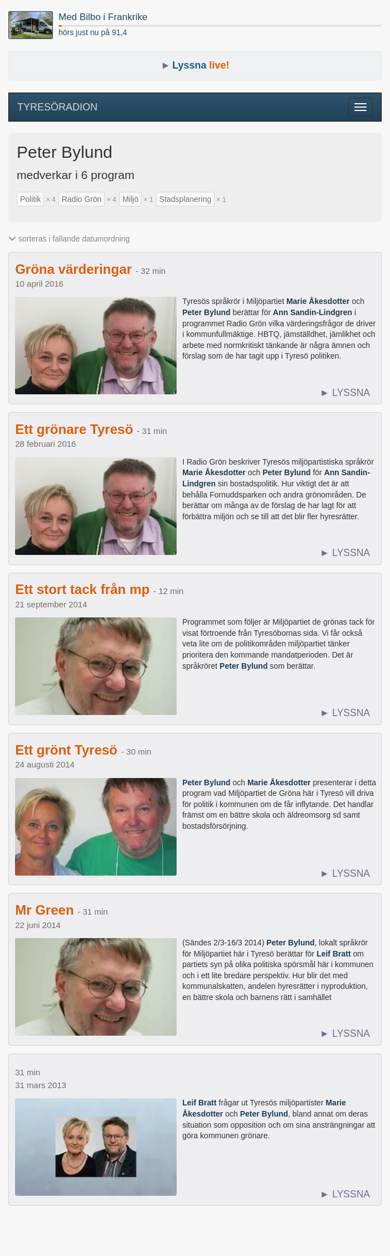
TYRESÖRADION (57, 107)
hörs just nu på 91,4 (92, 32)
